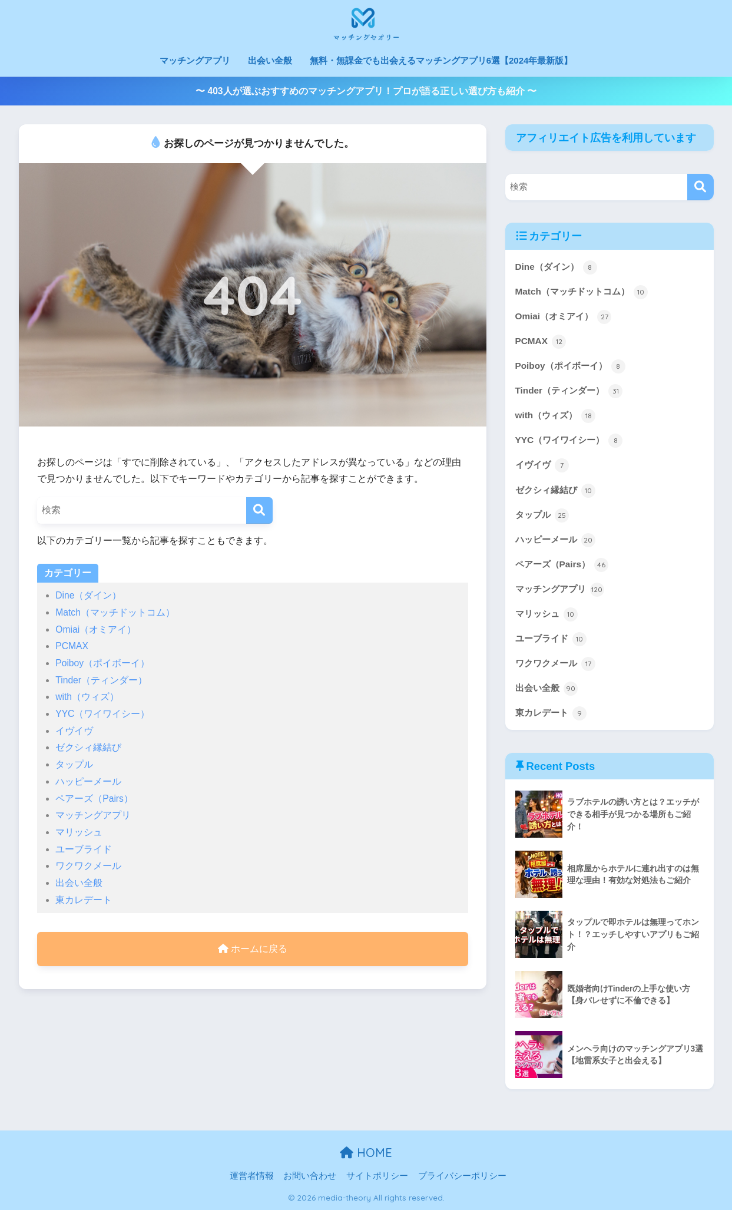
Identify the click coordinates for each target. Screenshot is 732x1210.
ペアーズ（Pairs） (94, 799)
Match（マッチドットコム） (115, 612)
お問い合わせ (309, 1176)
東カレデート (83, 900)
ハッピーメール (88, 781)
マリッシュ (78, 832)
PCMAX (71, 646)
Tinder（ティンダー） (101, 680)
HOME (366, 1153)
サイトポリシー (377, 1176)
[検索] (259, 510)
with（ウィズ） (87, 697)
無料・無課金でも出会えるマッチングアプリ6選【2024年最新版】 (441, 60)
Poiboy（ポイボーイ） (102, 663)
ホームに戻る (252, 949)
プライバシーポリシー (462, 1176)
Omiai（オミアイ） (95, 629)
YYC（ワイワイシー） (102, 714)
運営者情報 (252, 1176)
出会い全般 (270, 60)
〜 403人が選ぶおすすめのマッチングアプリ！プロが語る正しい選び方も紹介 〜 (366, 91)
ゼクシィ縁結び (88, 747)
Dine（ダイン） (88, 595)
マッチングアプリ (195, 60)
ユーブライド (83, 849)
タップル (74, 764)
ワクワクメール (88, 866)
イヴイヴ (74, 731)
